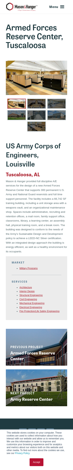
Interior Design (27, 291)
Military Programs (28, 268)
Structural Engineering (31, 295)
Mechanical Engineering (31, 303)
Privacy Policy (22, 453)
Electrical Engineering (30, 307)
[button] (16, 104)
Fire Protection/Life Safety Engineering (39, 311)
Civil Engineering (28, 299)
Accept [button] (36, 462)
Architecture (25, 287)
